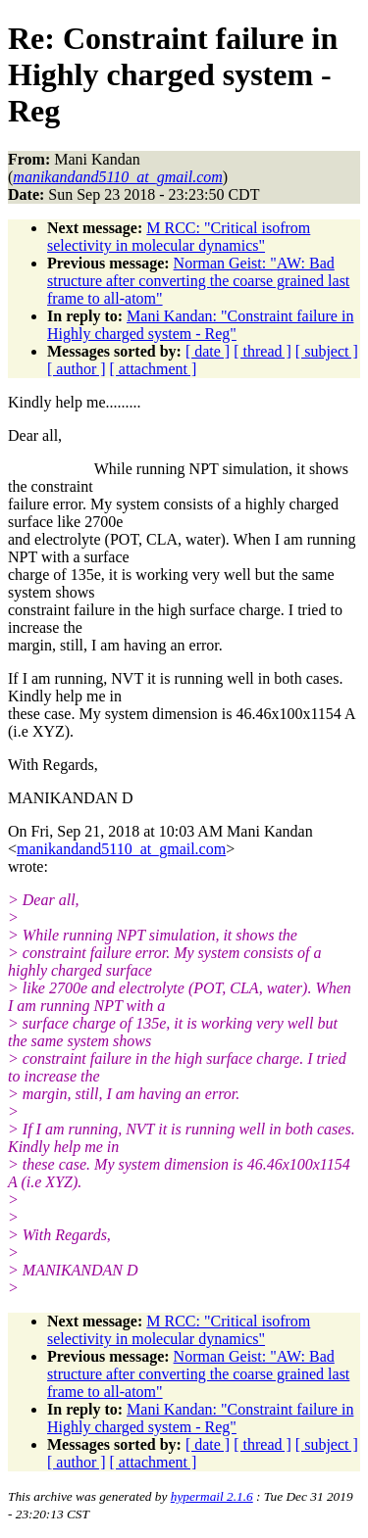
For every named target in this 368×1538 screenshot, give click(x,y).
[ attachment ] (153, 368)
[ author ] (76, 368)
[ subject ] (326, 351)
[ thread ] (262, 351)
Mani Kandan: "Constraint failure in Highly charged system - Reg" (200, 325)
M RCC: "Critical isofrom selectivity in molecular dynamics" (178, 236)
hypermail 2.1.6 (212, 1496)
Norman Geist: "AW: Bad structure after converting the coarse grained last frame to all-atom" (198, 281)
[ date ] (207, 351)
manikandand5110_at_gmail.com (121, 849)
